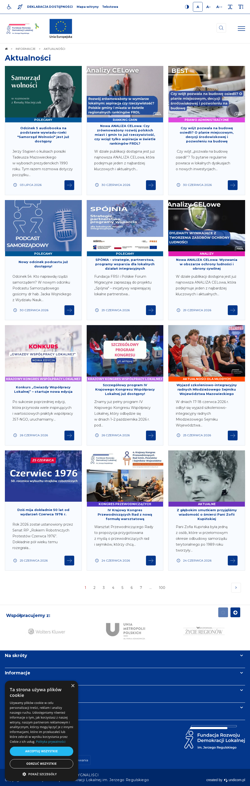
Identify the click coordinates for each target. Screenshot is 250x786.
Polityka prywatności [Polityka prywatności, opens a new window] (50, 742)
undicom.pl (234, 780)
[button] (41, 774)
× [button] (72, 686)
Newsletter (18, 690)
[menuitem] (87, 775)
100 (163, 589)
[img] (61, 28)
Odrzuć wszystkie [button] (41, 764)
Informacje (17, 673)
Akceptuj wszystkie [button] (41, 751)
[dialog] (41, 731)
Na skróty (16, 655)
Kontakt (14, 707)
